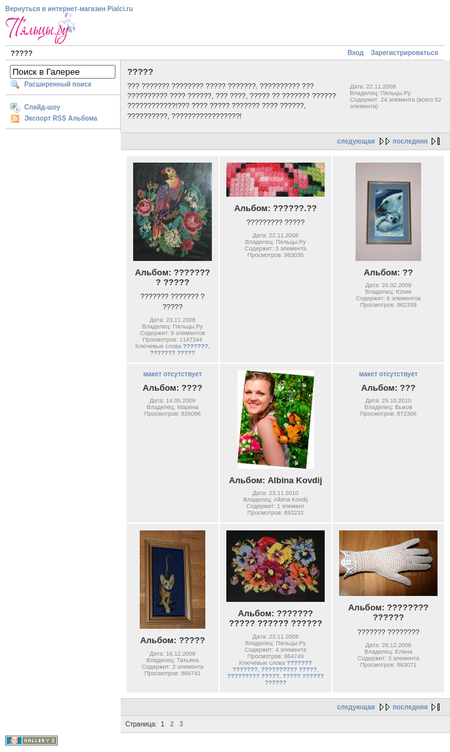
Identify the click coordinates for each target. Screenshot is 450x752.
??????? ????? (172, 352)
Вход (356, 52)
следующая (356, 141)
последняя (410, 141)
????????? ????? (253, 676)
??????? (195, 346)
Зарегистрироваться (404, 52)
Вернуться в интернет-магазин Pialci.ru (69, 8)
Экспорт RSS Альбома (60, 118)
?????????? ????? (289, 669)
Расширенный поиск (57, 84)
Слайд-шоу (42, 107)
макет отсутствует (172, 374)
